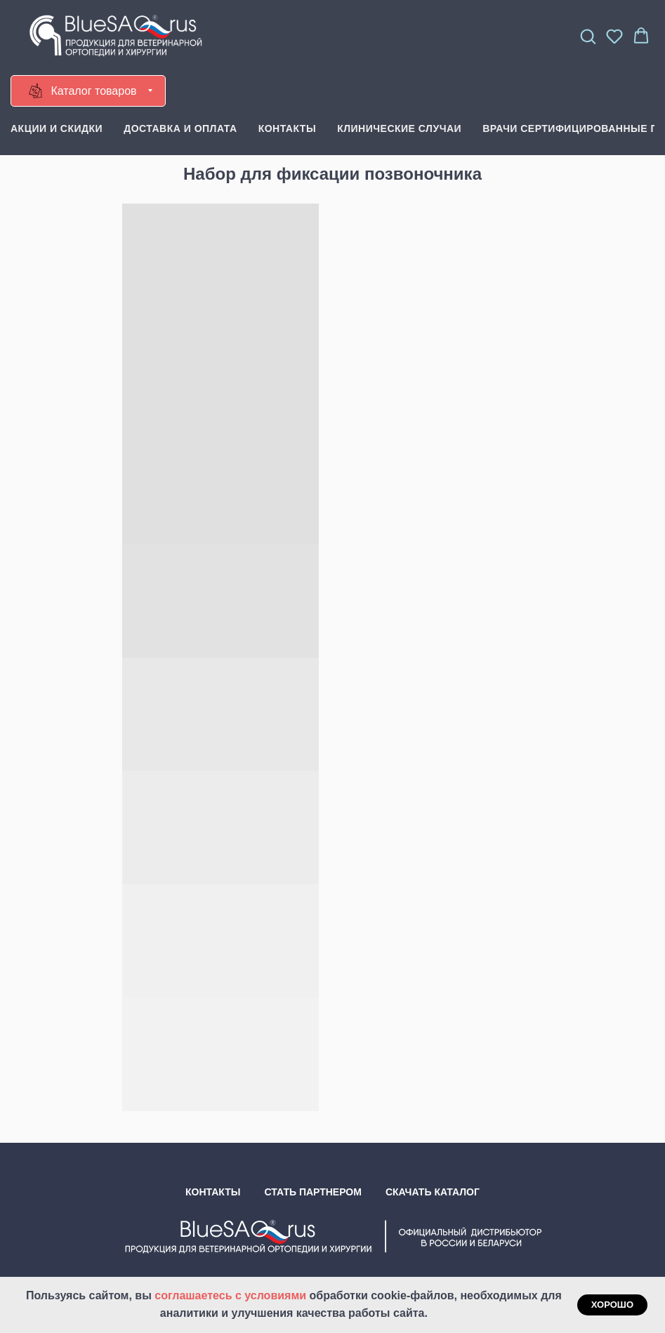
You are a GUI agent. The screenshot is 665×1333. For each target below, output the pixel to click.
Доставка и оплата (180, 128)
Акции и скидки (57, 128)
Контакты (287, 128)
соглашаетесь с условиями (231, 1295)
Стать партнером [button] (313, 1192)
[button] (587, 35)
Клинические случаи (399, 128)
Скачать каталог (433, 1192)
